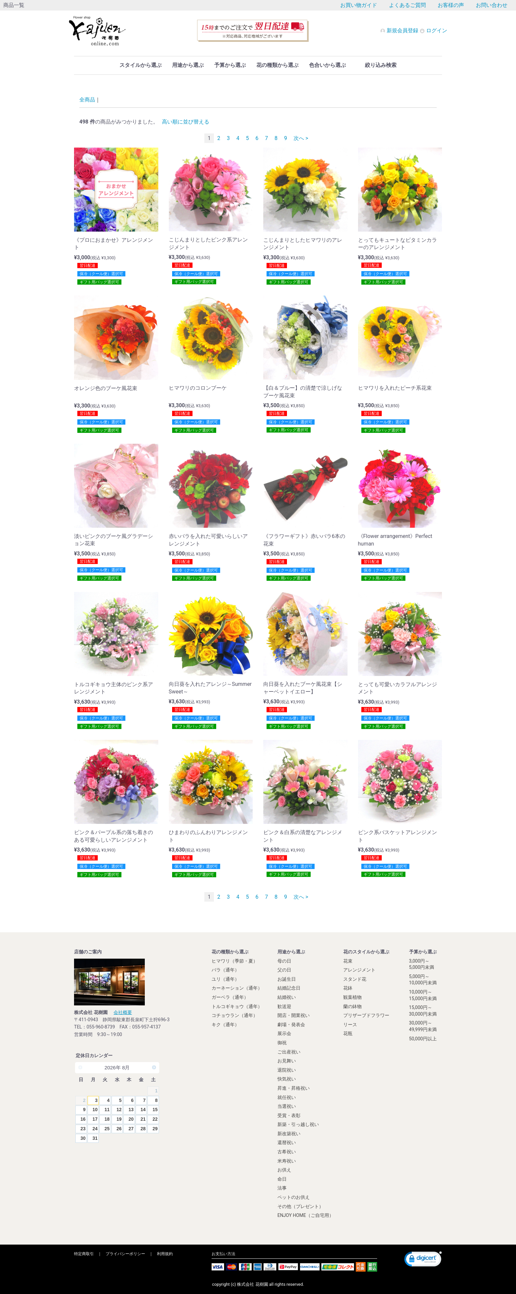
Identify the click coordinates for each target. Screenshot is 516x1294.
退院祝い (286, 1070)
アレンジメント (359, 969)
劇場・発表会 (291, 1024)
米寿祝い (286, 1160)
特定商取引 (84, 1254)
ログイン (433, 30)
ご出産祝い (288, 1051)
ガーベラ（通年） (230, 997)
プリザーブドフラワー (366, 1015)
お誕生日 (286, 979)
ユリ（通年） (225, 979)
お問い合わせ (491, 5)
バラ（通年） (225, 969)
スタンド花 (354, 979)
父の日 (284, 969)
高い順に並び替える (185, 122)
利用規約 (165, 1254)
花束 (347, 960)
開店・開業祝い (293, 1015)
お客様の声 (451, 5)
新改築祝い (288, 1133)
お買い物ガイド (358, 5)
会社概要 (123, 1012)
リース (350, 1024)
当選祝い (286, 1106)
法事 (282, 1188)
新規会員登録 (400, 30)
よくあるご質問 (407, 5)
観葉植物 (352, 997)
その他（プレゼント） (300, 1206)
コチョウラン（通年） (235, 1015)
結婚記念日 (288, 988)
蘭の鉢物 (352, 1006)
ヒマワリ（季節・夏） (235, 960)
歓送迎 (284, 1006)
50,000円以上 (423, 1038)
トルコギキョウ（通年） (237, 1006)
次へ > (301, 138)
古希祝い (286, 1151)
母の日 (284, 960)
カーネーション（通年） (237, 988)
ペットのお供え (293, 1197)
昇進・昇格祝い (293, 1088)
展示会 (284, 1033)
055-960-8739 (101, 1026)
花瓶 (347, 1033)
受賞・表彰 (288, 1115)
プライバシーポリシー (125, 1254)
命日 (282, 1179)
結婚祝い (286, 997)
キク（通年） (225, 1024)
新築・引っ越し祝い (298, 1124)
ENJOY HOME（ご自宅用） (305, 1215)
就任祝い (286, 1097)
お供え (284, 1169)
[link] (423, 1260)
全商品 (87, 100)
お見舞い (286, 1060)
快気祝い (286, 1079)
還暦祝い (286, 1142)
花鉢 (347, 988)
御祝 (282, 1042)
